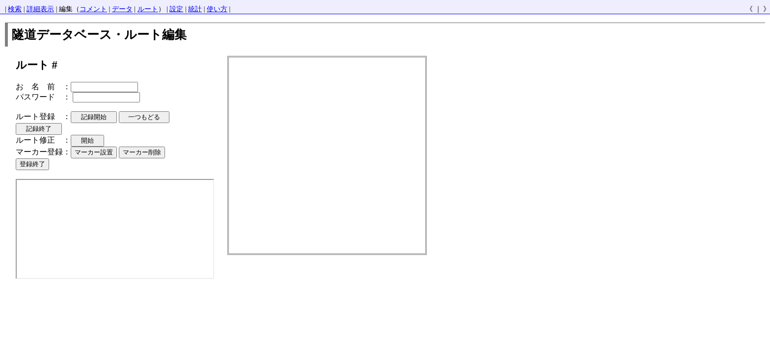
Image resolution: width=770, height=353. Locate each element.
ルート (148, 9)
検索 (15, 9)
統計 (195, 9)
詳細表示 (40, 9)
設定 (176, 9)
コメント (93, 9)
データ (122, 9)
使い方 (217, 9)
